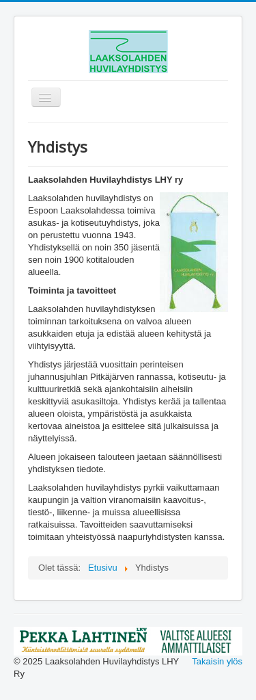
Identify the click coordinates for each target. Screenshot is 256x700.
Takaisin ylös (217, 661)
